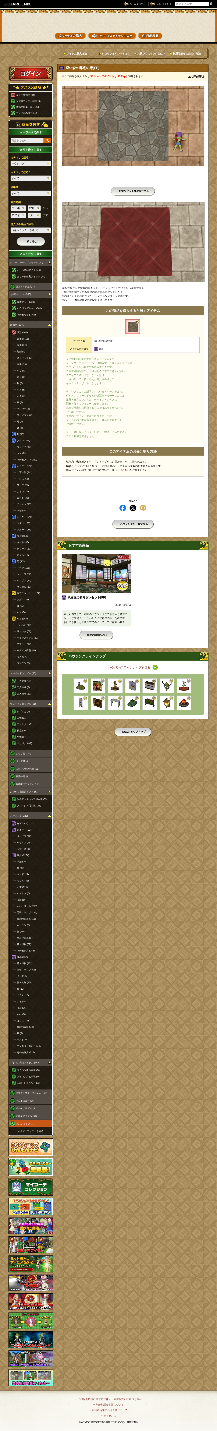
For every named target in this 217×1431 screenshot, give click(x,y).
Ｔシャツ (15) (24, 504)
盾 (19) (20, 434)
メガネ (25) (23, 599)
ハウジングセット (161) (29, 308)
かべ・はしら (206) (27, 906)
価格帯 (14, 187)
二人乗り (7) (23, 687)
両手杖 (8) (22, 364)
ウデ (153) (22, 536)
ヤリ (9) (21, 370)
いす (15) (21, 1001)
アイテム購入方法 (77, 53)
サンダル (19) (24, 587)
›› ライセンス (108, 1415)
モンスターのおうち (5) (29, 1046)
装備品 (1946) (17, 325)
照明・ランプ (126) (27, 912)
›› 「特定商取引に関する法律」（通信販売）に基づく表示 (108, 1399)
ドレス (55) (23, 478)
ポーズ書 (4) (22, 761)
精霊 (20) (21, 730)
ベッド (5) (22, 976)
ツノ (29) (21, 453)
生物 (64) (21, 737)
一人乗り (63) (24, 681)
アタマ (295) (23, 440)
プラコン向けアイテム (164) (25, 1062)
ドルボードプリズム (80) (23, 673)
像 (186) (21, 931)
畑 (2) (20, 1033)
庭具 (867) (22, 957)
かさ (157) (22, 618)
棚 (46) (20, 868)
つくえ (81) (23, 880)
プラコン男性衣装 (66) (28, 1070)
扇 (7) (20, 402)
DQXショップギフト (26, 1123)
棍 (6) (20, 383)
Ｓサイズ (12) (24, 836)
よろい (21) (23, 491)
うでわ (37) (23, 542)
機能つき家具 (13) (26, 919)
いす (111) (22, 887)
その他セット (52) (26, 314)
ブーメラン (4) (24, 415)
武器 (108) (22, 332)
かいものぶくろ (200, 22)
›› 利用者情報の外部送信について (108, 1410)
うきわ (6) (22, 657)
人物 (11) (21, 718)
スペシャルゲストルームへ (30, 58)
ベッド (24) (23, 874)
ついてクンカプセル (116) (23, 704)
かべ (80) (21, 1014)
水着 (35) (21, 510)
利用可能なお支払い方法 (187, 53)
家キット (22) (24, 829)
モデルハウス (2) (26, 823)
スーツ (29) (23, 485)
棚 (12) (20, 988)
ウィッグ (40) (24, 447)
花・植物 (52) (24, 944)
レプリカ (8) (23, 711)
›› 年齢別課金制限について (108, 1404)
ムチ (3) (21, 396)
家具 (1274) (23, 855)
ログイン (30, 73)
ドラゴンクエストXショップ (108, 21)
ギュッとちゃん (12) (27, 637)
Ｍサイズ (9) (23, 842)
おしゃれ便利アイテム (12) (31, 276)
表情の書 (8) (22, 776)
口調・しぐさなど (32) (28, 1083)
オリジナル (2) (24, 743)
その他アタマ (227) (27, 459)
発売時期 (16, 202)
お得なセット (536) (20, 294)
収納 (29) (21, 861)
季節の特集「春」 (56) (28, 107)
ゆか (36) (21, 1008)
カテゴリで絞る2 (20, 172)
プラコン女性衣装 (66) (28, 1076)
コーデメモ (200, 29)
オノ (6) (21, 377)
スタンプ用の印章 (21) (27, 768)
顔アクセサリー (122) (28, 593)
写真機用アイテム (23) (27, 784)
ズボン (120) (23, 523)
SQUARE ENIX (17, 4)
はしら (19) (23, 1020)
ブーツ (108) (23, 567)
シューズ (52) (24, 574)
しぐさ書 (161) (23, 753)
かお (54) (21, 612)
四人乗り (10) (24, 693)
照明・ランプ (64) (26, 969)
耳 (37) (20, 606)
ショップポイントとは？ (116, 53)
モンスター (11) (25, 724)
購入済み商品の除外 (22, 224)
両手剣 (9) (22, 345)
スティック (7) (24, 358)
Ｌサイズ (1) (23, 849)
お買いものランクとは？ (151, 53)
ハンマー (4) (23, 408)
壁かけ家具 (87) (25, 938)
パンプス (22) (24, 580)
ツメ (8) (21, 389)
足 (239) (21, 561)
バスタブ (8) (23, 893)
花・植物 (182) (24, 963)
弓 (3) (20, 421)
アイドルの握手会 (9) (27, 113)
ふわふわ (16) (24, 625)
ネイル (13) (23, 555)
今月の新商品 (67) (25, 95)
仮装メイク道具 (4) (26, 286)
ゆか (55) (21, 899)
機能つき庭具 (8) (26, 1027)
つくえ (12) (23, 995)
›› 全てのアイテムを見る (30, 1131)
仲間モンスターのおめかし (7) (31, 1093)
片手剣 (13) (23, 339)
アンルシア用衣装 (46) (29, 805)
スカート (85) (24, 529)
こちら (126, 470)
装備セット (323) (26, 302)
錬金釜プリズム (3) (26, 1108)
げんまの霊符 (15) (25, 1100)
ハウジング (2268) (19, 816)
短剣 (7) (21, 351)
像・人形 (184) (24, 982)
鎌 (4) (20, 428)
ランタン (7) (23, 663)
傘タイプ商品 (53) (26, 650)
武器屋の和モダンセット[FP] (87, 597)
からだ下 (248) (24, 517)
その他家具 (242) (26, 950)
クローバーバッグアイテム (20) (26, 262)
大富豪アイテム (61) (26, 1116)
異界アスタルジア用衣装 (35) (32, 799)
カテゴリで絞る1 (20, 157)
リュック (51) (24, 631)
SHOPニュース (200, 36)
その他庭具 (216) (26, 1052)
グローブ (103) (24, 548)
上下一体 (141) (24, 472)
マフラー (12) (24, 644)
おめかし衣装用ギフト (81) (24, 791)
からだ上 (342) (24, 466)
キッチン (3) (23, 925)
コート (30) (23, 498)
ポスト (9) (22, 1039)
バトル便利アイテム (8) (29, 270)
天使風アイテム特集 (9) (28, 101)
